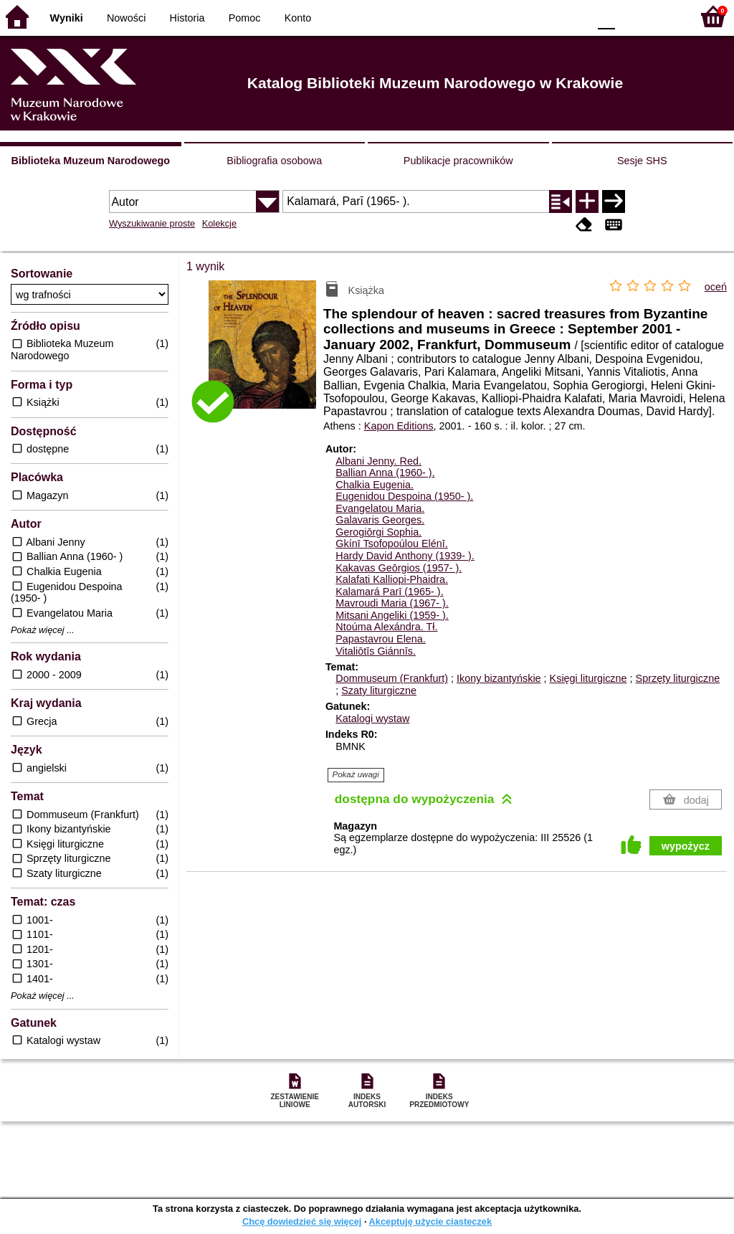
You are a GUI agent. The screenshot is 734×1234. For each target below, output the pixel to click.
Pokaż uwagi (356, 774)
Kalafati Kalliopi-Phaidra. (391, 579)
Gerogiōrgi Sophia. (378, 532)
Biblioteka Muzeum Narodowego (90, 160)
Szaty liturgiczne (378, 690)
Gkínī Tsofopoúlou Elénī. (391, 543)
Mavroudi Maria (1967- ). (392, 603)
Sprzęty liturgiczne (678, 678)
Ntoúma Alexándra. (386, 626)
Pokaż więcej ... (43, 630)
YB (543, 16)
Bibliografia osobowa (274, 160)
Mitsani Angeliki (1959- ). (392, 615)
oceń (716, 287)
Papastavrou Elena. (380, 639)
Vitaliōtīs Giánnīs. (375, 651)
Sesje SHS (642, 160)
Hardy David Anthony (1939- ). (405, 555)
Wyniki (66, 18)
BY (573, 16)
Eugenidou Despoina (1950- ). (404, 496)
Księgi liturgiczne (588, 678)
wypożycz (686, 846)
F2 (664, 16)
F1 (631, 16)
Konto (298, 18)
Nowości (126, 18)
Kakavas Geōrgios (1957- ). (398, 568)
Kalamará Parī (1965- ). (389, 591)
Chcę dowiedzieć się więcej (301, 1221)
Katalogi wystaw (372, 718)
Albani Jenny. (378, 461)
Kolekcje (219, 223)
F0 (606, 16)
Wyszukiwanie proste (152, 223)
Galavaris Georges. (379, 520)
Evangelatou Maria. (379, 508)
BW (515, 16)
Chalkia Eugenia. (374, 484)
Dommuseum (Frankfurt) (391, 678)
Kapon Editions (399, 426)
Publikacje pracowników (458, 160)
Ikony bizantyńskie (499, 678)
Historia (187, 18)
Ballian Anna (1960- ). (384, 472)
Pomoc (245, 18)
